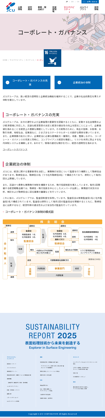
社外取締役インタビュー (79, 376)
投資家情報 (54, 9)
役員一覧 (75, 373)
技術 (74, 382)
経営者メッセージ (11, 363)
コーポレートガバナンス (15, 149)
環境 (41, 357)
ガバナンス (76, 357)
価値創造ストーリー (12, 371)
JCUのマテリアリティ (12, 386)
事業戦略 (9, 378)
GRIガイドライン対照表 (13, 401)
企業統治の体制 (82, 82)
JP (67, 1)
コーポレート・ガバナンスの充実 (30, 82)
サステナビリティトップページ (11, 357)
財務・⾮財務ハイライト (13, 390)
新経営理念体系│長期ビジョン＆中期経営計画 (19, 375)
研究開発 (30, 8)
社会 (41, 380)
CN (78, 1)
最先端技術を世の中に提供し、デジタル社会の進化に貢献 (81, 387)
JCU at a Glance (11, 367)
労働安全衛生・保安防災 (46, 398)
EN (72, 1)
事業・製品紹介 (42, 8)
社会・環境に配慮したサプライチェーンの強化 (46, 389)
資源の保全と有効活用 (46, 375)
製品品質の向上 (44, 385)
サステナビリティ (69, 8)
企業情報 (20, 8)
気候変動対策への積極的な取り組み (49, 362)
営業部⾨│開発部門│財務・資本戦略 (18, 382)
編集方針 (9, 394)
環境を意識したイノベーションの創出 (50, 371)
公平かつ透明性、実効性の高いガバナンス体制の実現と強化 (81, 368)
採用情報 (96, 8)
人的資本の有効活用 (45, 394)
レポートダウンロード (12, 397)
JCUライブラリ (84, 8)
